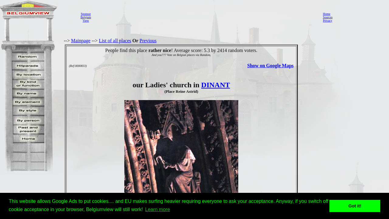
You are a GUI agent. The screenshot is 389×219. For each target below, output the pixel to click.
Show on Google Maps (270, 65)
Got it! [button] (355, 205)
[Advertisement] (205, 17)
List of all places (115, 40)
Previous (148, 40)
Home (326, 14)
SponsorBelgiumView (86, 17)
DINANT (215, 85)
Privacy (327, 20)
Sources (327, 17)
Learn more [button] (157, 209)
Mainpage (81, 40)
